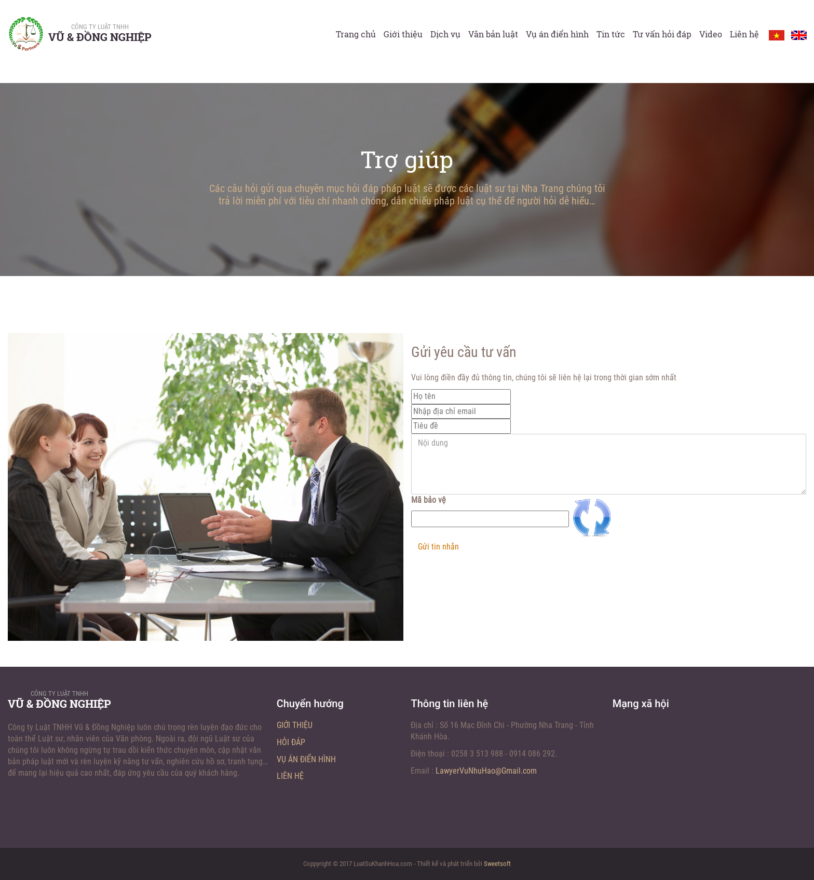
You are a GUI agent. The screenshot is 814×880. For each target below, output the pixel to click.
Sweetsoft (497, 864)
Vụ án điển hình (557, 34)
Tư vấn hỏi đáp (662, 34)
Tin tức (610, 34)
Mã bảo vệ (428, 500)
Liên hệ (744, 34)
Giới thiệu (403, 34)
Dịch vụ (445, 34)
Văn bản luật (493, 34)
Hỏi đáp (291, 742)
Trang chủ (356, 34)
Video (710, 34)
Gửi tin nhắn (438, 547)
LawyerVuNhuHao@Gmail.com (486, 771)
